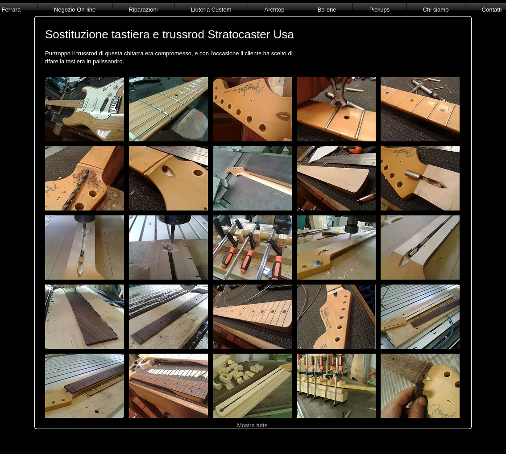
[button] (84, 109)
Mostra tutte (252, 425)
